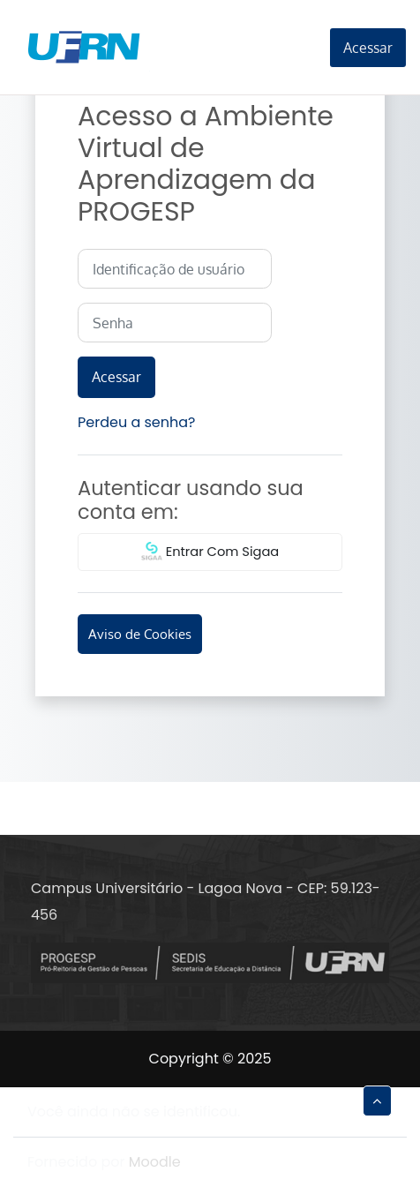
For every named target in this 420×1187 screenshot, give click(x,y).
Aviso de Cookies (139, 634)
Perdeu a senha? (136, 422)
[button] (377, 1101)
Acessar (368, 47)
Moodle (155, 1162)
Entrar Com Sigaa (210, 552)
